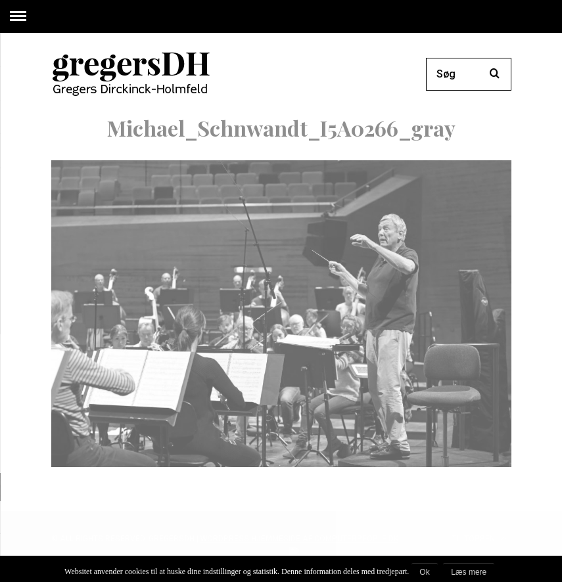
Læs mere (468, 572)
